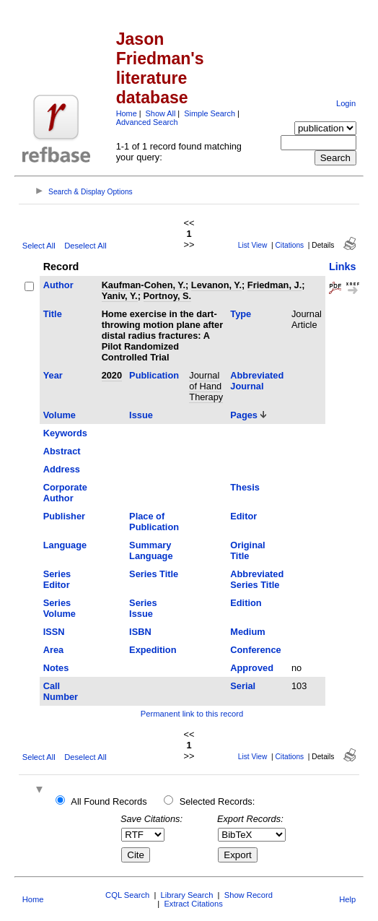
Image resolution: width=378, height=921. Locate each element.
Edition (245, 602)
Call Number (60, 691)
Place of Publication (154, 521)
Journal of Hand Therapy (206, 386)
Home (126, 113)
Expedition (152, 649)
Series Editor (57, 579)
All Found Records (108, 801)
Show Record (248, 895)
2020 (112, 375)
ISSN (54, 631)
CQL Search (127, 895)
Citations (290, 245)
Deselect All (85, 245)
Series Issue (143, 608)
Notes (56, 667)
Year (53, 375)
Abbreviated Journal (257, 381)
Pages (244, 415)
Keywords (65, 433)
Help (347, 899)
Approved (251, 667)
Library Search (187, 895)
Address (61, 469)
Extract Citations (193, 903)
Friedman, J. (274, 285)
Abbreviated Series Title (257, 579)
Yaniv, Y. (120, 295)
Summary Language (150, 550)
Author (58, 285)
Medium (247, 631)
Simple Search (209, 113)
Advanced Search (147, 122)
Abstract (62, 451)
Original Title (247, 550)
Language (65, 545)
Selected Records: (217, 801)
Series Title (153, 573)
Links (342, 266)
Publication (154, 375)
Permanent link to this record (192, 713)
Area (53, 649)
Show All (161, 113)
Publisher (64, 516)
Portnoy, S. (168, 295)
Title (52, 313)
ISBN (140, 631)
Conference (255, 649)
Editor (243, 516)
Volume (59, 415)
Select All (39, 245)
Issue (141, 415)
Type (240, 313)
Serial (242, 685)
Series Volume (59, 608)
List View (253, 245)
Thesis (245, 487)
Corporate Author (65, 492)
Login (346, 103)
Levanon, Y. (216, 285)
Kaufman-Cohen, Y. (143, 285)
